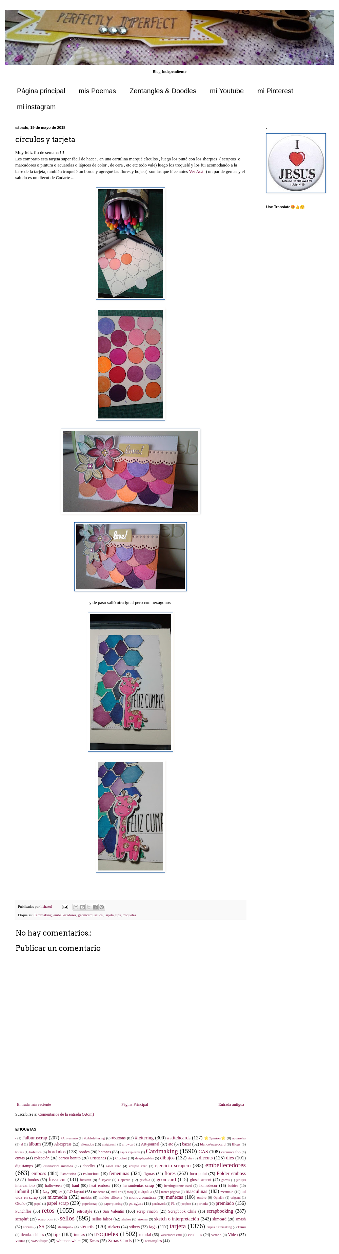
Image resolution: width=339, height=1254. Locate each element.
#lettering (144, 1137)
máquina (145, 1191)
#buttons (118, 1138)
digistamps (24, 1165)
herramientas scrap (138, 1185)
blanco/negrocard (212, 1144)
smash (241, 1219)
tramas (79, 1234)
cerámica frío (230, 1152)
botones (104, 1152)
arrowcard (128, 1144)
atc (170, 1144)
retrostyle (84, 1211)
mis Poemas (97, 91)
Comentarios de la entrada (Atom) (66, 1114)
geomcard (85, 915)
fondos (33, 1179)
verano (216, 1235)
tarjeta (109, 915)
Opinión (219, 1197)
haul (75, 1185)
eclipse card (138, 1166)
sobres (28, 1227)
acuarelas (239, 1138)
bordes (84, 1152)
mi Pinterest (275, 91)
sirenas (143, 1219)
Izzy (45, 1191)
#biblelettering (94, 1138)
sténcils (87, 1226)
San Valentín (113, 1211)
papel (37, 1204)
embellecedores (65, 915)
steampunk (66, 1227)
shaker (126, 1219)
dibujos (167, 1157)
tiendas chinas (32, 1234)
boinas (19, 1152)
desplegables (144, 1158)
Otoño (20, 1203)
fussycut (105, 1180)
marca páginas (170, 1192)
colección (41, 1158)
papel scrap (58, 1203)
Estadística (68, 1174)
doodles (89, 1165)
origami (236, 1197)
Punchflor (23, 1211)
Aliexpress (63, 1144)
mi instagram (36, 107)
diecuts (206, 1157)
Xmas (94, 1240)
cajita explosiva (130, 1152)
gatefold (144, 1180)
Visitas (20, 1241)
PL (173, 1203)
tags (153, 1226)
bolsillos (35, 1152)
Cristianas (98, 1158)
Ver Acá (196, 171)
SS (41, 1226)
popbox (186, 1204)
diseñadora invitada (58, 1166)
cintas (20, 1158)
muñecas (174, 1197)
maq (130, 1192)
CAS (203, 1151)
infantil (22, 1191)
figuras (149, 1173)
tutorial (145, 1234)
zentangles (153, 1240)
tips (118, 915)
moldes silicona (110, 1197)
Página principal (41, 91)
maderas (99, 1192)
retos (48, 1210)
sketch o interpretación (176, 1218)
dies (230, 1157)
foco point (198, 1173)
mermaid (226, 1192)
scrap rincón (147, 1211)
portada (202, 1203)
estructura (91, 1173)
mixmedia (57, 1197)
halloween (53, 1185)
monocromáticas (142, 1197)
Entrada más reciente (34, 1104)
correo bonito (70, 1158)
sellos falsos (102, 1219)
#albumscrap (34, 1137)
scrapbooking (220, 1211)
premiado (225, 1203)
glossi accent (200, 1179)
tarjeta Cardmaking (219, 1227)
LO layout (75, 1191)
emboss (39, 1173)
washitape (39, 1240)
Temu (242, 1227)
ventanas (195, 1234)
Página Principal (134, 1104)
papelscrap (89, 1203)
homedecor (208, 1185)
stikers (134, 1226)
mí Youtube (227, 91)
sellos (98, 915)
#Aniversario (69, 1138)
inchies (233, 1185)
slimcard (219, 1219)
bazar (186, 1144)
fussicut (85, 1180)
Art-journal (150, 1144)
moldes (86, 1197)
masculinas (196, 1191)
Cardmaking (43, 915)
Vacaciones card (171, 1235)
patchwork (159, 1204)
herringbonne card (178, 1185)
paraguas (135, 1203)
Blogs (236, 1144)
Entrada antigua (231, 1104)
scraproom (45, 1219)
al (22, 1144)
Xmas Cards (120, 1240)
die (190, 1158)
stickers (113, 1226)
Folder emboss (231, 1173)
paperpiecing (113, 1203)
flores (170, 1173)
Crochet (121, 1158)
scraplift (21, 1219)
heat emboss (99, 1185)
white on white (68, 1240)
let (60, 1192)
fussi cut (57, 1179)
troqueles (129, 915)
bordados (57, 1151)
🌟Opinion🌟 (215, 1138)
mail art (117, 1192)
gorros (225, 1180)
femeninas (119, 1173)
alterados (87, 1144)
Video (233, 1234)
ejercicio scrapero (173, 1165)
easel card (113, 1166)
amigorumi (109, 1144)
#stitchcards (179, 1137)
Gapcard (124, 1180)
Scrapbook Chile (182, 1211)
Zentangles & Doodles (162, 91)
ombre (201, 1197)
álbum (35, 1144)
